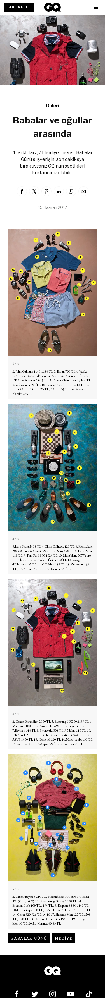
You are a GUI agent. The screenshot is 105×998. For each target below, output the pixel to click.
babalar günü (29, 938)
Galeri (52, 105)
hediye (63, 938)
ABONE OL (19, 7)
